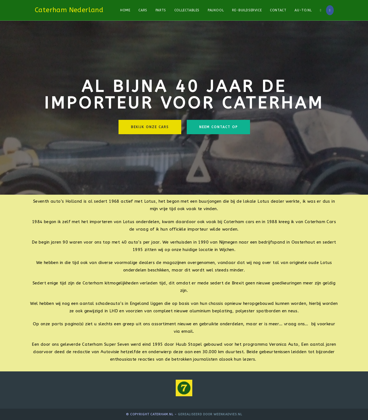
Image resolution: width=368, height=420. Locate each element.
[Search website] (320, 10)
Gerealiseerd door (196, 414)
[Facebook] (330, 10)
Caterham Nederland (69, 10)
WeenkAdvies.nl (228, 414)
